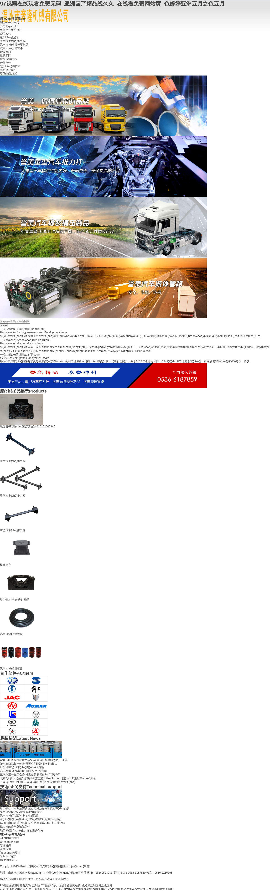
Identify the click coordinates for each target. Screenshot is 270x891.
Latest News (20, 738)
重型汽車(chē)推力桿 (12, 41)
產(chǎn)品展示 (9, 37)
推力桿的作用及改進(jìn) (15, 826)
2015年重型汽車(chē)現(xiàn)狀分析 (22, 767)
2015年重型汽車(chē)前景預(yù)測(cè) (23, 770)
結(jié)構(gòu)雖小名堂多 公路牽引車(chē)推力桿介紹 (32, 822)
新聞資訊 (5, 51)
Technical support (31, 786)
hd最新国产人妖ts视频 (106, 889)
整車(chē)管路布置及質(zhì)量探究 (21, 812)
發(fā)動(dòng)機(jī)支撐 (14, 599)
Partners (16, 673)
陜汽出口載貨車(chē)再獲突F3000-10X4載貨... (28, 763)
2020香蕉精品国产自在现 (15, 889)
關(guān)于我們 (9, 22)
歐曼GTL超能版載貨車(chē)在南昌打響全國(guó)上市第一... (36, 760)
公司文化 (5, 33)
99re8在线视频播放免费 (77, 889)
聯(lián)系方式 (8, 73)
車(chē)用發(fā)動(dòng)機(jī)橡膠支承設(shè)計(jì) (30, 819)
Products (23, 391)
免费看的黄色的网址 (161, 889)
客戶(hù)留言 (8, 69)
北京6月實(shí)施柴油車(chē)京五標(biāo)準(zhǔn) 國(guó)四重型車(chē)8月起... (49, 778)
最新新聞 (5, 55)
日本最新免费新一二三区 (47, 889)
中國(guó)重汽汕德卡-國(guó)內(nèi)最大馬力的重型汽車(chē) (37, 782)
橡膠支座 (5, 564)
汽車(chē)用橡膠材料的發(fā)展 (19, 815)
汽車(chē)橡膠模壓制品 (14, 44)
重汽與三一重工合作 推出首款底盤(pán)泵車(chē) (30, 774)
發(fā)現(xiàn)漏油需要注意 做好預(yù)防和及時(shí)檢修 (34, 808)
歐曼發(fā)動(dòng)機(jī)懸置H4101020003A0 (27, 426)
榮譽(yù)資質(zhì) (10, 29)
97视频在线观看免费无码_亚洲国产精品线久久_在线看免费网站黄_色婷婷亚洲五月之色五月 (112, 4)
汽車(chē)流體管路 (11, 48)
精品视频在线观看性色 (134, 889)
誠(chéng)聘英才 (10, 66)
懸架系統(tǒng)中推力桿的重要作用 (21, 830)
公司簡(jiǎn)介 (8, 26)
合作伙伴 (5, 62)
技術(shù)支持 (8, 59)
